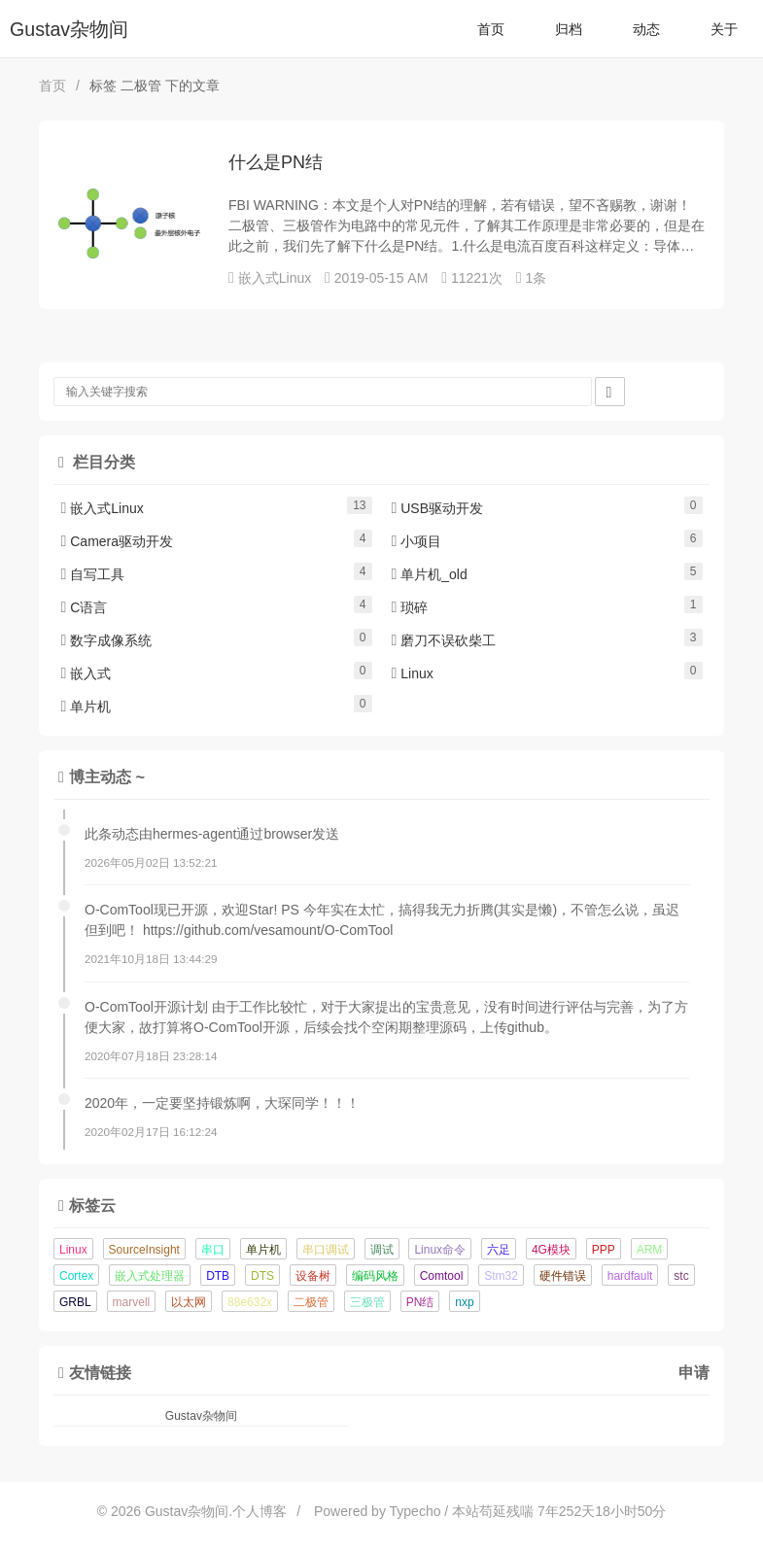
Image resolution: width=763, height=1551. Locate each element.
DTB (217, 1276)
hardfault (630, 1276)
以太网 (188, 1302)
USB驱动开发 (438, 508)
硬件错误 (562, 1276)
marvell (132, 1302)
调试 (382, 1250)
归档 (568, 29)
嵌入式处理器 (150, 1276)
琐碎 (410, 607)
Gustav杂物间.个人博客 (216, 1511)
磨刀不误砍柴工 (444, 640)
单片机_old (430, 574)
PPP (603, 1250)
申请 (694, 1372)
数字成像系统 (107, 640)
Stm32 (501, 1276)
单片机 (86, 706)
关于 (724, 29)
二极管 (311, 1302)
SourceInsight (144, 1250)
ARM (650, 1250)
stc (681, 1276)
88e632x (249, 1302)
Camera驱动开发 (117, 541)
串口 (213, 1250)
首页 (490, 29)
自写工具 (93, 574)
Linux (413, 673)
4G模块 (551, 1250)
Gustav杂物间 (69, 29)
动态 (646, 29)
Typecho (415, 1511)
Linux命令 (440, 1250)
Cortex (76, 1276)
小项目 (417, 541)
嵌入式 (86, 673)
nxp (464, 1302)
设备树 (312, 1276)
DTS (262, 1276)
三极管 (367, 1302)
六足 (498, 1250)
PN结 (420, 1302)
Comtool (442, 1276)
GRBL (75, 1302)
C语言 (84, 607)
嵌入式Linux (274, 278)
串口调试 (325, 1250)
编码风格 (375, 1276)
